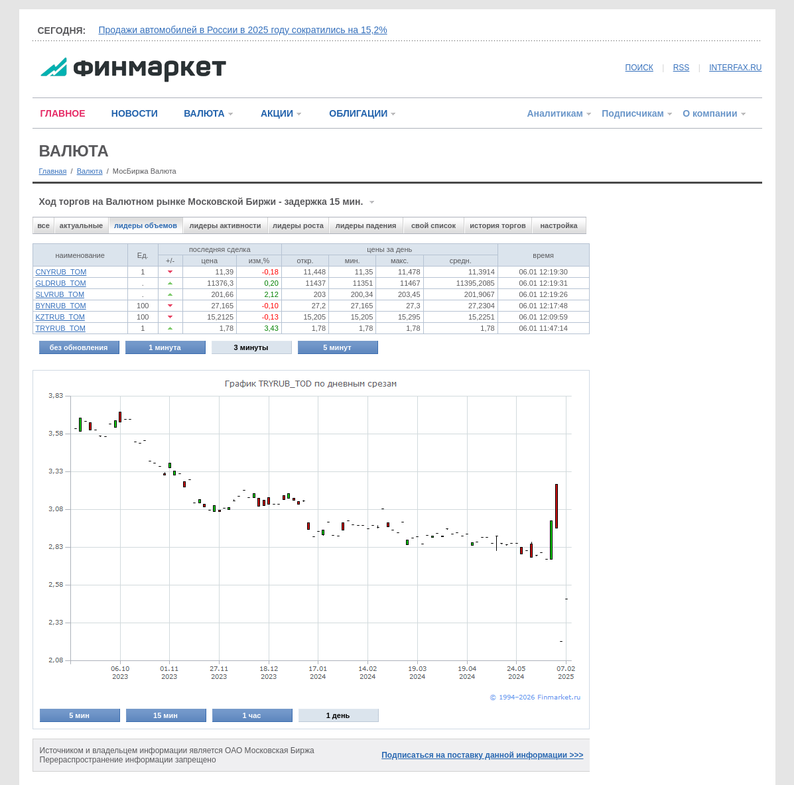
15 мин (165, 715)
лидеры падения (366, 225)
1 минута (164, 347)
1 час (252, 715)
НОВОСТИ (134, 113)
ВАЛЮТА (204, 113)
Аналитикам (554, 113)
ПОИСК (639, 67)
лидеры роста (298, 225)
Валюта (90, 171)
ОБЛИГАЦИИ (358, 113)
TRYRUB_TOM (61, 328)
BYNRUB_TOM (61, 306)
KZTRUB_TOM (60, 317)
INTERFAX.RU (735, 67)
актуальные (81, 225)
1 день (338, 715)
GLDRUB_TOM (61, 283)
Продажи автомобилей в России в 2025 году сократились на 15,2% (243, 30)
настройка (558, 225)
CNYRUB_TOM (61, 272)
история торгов (497, 225)
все (43, 225)
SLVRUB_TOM (60, 294)
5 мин (79, 715)
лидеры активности (225, 225)
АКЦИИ (277, 113)
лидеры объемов (145, 225)
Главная (53, 171)
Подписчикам (633, 113)
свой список (433, 225)
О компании (710, 113)
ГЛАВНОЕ (63, 113)
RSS (681, 67)
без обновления (79, 347)
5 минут (337, 347)
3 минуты (251, 347)
